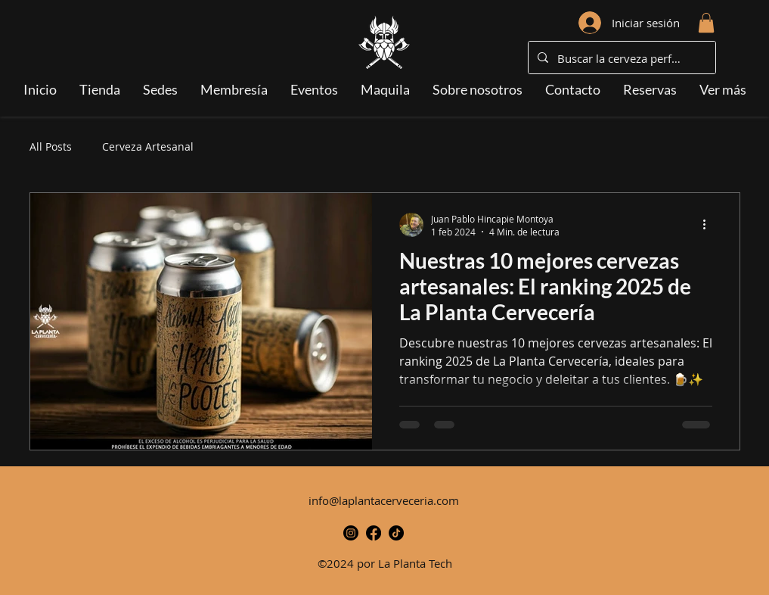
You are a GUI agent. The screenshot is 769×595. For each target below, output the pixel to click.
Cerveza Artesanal (148, 146)
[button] (706, 23)
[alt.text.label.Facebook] (373, 532)
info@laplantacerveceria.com (384, 500)
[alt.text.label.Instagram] (350, 532)
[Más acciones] (710, 225)
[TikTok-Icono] (396, 532)
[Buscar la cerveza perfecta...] (620, 58)
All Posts (50, 146)
